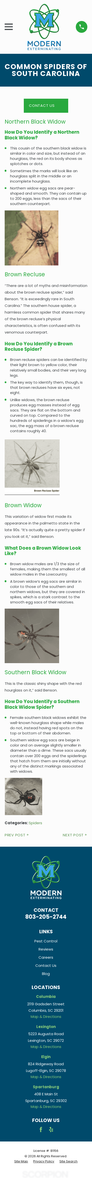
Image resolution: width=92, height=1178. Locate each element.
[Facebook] (40, 1129)
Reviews (46, 949)
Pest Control (45, 941)
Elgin (46, 1056)
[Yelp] (51, 1129)
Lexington (46, 1026)
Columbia (46, 996)
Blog (46, 973)
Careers (46, 957)
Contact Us (42, 105)
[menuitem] (21, 1161)
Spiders (35, 822)
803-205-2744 (45, 917)
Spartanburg (46, 1086)
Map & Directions (46, 1016)
